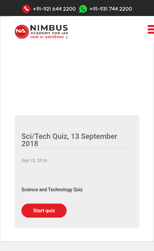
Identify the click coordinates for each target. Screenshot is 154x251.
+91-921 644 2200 (54, 9)
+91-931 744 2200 (105, 8)
